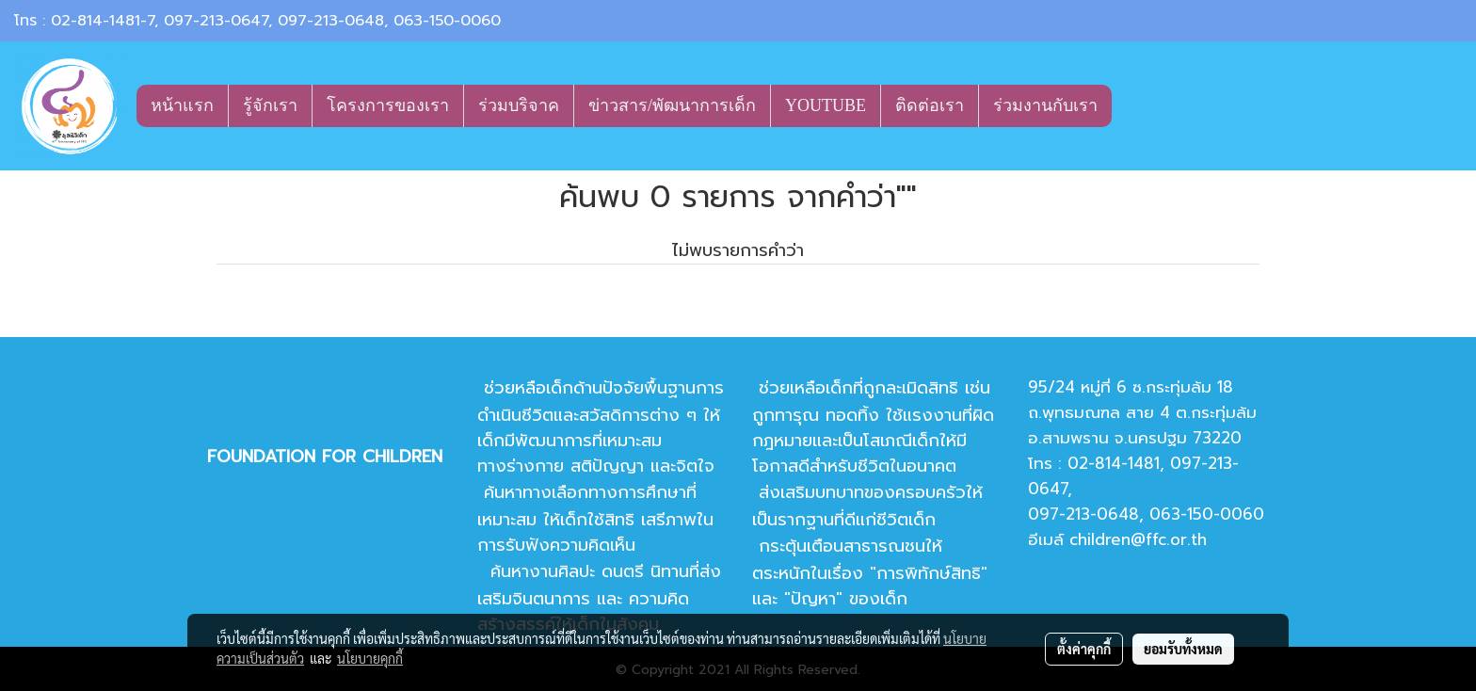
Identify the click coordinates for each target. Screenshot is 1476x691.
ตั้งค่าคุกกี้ (1084, 648)
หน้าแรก (182, 105)
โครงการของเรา (388, 105)
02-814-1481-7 (102, 20)
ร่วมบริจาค (518, 105)
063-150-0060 (447, 20)
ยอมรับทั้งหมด (1183, 648)
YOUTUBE (825, 105)
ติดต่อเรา (929, 105)
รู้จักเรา (270, 105)
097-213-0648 (331, 20)
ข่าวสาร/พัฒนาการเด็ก (672, 105)
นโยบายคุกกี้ (370, 658)
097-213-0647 (216, 20)
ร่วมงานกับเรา (1045, 105)
